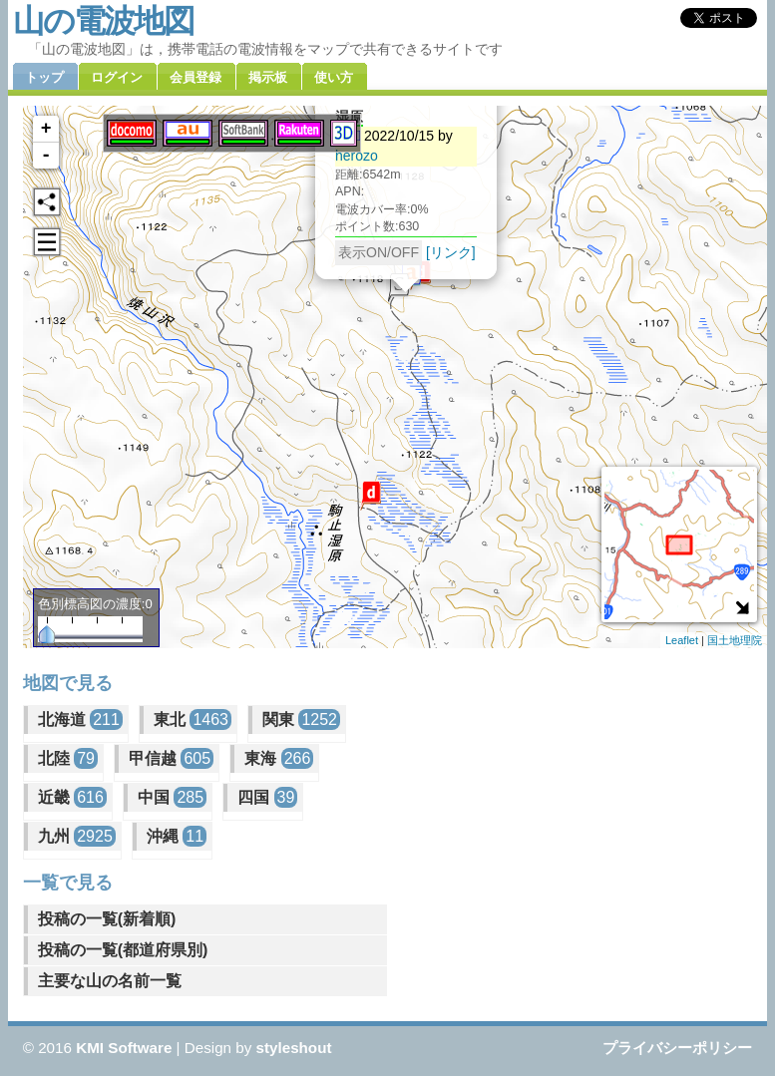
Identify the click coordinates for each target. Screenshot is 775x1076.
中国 (172, 797)
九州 (77, 836)
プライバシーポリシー (677, 1047)
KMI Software (124, 1047)
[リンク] (451, 244)
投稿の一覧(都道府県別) (123, 949)
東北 (192, 719)
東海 (278, 758)
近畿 (72, 797)
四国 (267, 797)
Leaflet (681, 640)
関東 (301, 719)
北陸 (68, 758)
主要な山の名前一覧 (110, 980)
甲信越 (171, 758)
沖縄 (176, 836)
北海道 (80, 719)
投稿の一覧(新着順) (107, 918)
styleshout (294, 1047)
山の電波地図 (103, 21)
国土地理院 (734, 640)
